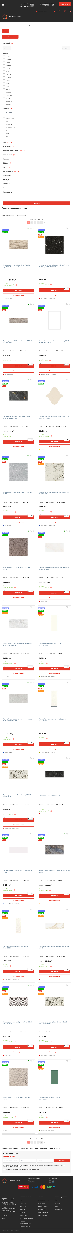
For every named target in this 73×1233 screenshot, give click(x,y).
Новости (22, 1200)
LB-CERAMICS (7, 1055)
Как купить (23, 1206)
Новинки (57, 1200)
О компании (23, 1203)
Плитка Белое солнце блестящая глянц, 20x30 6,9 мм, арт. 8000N (54, 342)
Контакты (22, 1209)
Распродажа (58, 1209)
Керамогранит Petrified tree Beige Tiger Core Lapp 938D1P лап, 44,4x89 (17, 266)
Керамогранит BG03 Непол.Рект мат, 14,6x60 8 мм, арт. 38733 (18, 342)
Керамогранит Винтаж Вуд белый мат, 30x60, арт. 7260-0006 (17, 1023)
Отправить (62, 1160)
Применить (36, 203)
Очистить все (36, 198)
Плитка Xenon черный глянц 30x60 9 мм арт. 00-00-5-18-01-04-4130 (17, 417)
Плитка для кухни (42, 1215)
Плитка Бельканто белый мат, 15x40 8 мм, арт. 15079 (18, 871)
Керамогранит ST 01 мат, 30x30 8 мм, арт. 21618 (16, 1098)
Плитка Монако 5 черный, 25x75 (49, 796)
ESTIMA (5, 601)
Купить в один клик (18, 295)
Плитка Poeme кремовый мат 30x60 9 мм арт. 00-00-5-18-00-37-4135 (18, 720)
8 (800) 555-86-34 (47, 5)
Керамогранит (41, 1203)
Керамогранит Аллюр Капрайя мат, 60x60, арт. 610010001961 (54, 493)
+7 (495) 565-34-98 (27, 5)
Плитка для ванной (43, 1212)
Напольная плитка (42, 1206)
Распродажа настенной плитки (15, 25)
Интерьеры (58, 1203)
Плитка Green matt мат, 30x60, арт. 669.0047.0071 (50, 1098)
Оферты (18, 1165)
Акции (57, 1206)
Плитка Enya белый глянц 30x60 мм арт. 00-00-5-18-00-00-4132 (54, 568)
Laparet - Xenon (7, 450)
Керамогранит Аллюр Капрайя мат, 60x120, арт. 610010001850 (53, 1023)
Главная (4, 25)
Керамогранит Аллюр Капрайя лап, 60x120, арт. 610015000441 (18, 795)
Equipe (41, 449)
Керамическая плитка (43, 1200)
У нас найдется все (61, 1197)
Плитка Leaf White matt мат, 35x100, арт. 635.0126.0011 (16, 947)
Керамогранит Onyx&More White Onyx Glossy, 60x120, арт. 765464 (17, 644)
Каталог (40, 1197)
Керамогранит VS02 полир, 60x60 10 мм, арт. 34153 (17, 493)
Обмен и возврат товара (26, 1218)
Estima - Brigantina (8, 374)
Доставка (22, 1212)
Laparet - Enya (43, 601)
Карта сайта (5, 1215)
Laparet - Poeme (7, 752)
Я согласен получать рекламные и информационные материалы (22, 1169)
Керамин (42, 813)
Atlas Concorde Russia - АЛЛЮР (47, 298)
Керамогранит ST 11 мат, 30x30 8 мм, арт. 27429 (16, 568)
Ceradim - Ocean (43, 904)
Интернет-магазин (25, 1197)
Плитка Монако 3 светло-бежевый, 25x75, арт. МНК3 (54, 947)
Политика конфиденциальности (25, 1222)
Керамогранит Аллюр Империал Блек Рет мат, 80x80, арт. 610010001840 (54, 266)
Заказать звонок (65, 4)
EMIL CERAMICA (7, 298)
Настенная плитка (42, 1209)
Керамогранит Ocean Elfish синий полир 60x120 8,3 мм (54, 871)
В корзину (18, 290)
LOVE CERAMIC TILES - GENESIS (47, 676)
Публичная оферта (25, 1226)
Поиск (3, 1218)
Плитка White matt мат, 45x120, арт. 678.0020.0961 (50, 644)
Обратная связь (24, 1215)
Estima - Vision (7, 525)
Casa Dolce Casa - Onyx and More (11, 676)
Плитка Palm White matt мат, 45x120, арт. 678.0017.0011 (52, 720)
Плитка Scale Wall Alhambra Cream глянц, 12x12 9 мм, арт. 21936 (54, 417)
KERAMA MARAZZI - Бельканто (11, 903)
